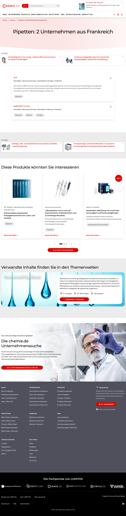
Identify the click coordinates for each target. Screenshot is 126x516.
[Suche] (57, 6)
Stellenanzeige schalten (66, 424)
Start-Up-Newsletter (9, 398)
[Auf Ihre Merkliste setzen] (111, 78)
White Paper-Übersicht (9, 431)
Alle (24, 6)
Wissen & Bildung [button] (73, 14)
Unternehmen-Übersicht (38, 405)
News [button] (5, 14)
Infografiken (6, 447)
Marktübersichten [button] (39, 14)
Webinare (32, 457)
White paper (33, 450)
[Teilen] (114, 15)
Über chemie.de (39, 497)
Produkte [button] (25, 14)
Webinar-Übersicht (36, 424)
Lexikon (4, 443)
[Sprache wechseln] (118, 15)
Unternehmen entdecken (38, 391)
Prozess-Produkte (64, 398)
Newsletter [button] (87, 14)
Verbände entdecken (36, 398)
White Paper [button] (54, 14)
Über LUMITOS (25, 497)
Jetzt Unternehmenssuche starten (22, 368)
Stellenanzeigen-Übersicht (67, 427)
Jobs (31, 454)
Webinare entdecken (36, 417)
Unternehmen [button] (14, 14)
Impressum (5, 504)
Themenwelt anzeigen (74, 299)
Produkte (32, 447)
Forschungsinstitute (8, 450)
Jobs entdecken (63, 417)
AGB (14, 504)
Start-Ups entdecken (37, 394)
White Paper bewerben (9, 427)
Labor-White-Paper (8, 421)
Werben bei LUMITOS (9, 497)
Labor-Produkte (63, 394)
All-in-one (33, 460)
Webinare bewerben (36, 421)
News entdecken (7, 391)
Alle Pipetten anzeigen (63, 250)
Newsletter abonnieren (9, 394)
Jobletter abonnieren (65, 421)
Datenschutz (25, 504)
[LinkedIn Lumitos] (123, 504)
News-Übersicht (7, 401)
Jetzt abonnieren (106, 404)
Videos (3, 454)
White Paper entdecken (9, 417)
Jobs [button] (62, 14)
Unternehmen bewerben (38, 401)
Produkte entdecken (64, 391)
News (31, 443)
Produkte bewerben (64, 401)
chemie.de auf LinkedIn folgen (105, 409)
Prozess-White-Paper (9, 424)
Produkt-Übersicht (64, 405)
